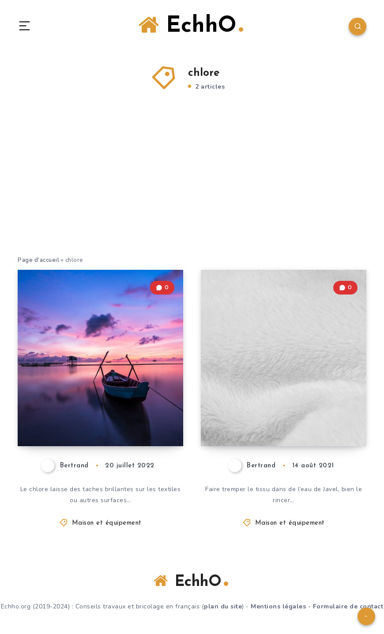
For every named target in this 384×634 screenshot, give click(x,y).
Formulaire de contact (348, 606)
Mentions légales (278, 606)
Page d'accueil (38, 260)
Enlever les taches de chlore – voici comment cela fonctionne (94, 408)
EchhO (191, 25)
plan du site (223, 606)
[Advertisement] (192, 189)
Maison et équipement (107, 523)
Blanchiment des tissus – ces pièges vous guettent (280, 416)
